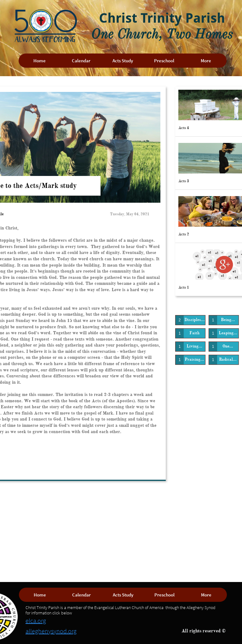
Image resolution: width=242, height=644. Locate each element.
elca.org (36, 620)
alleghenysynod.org (51, 631)
